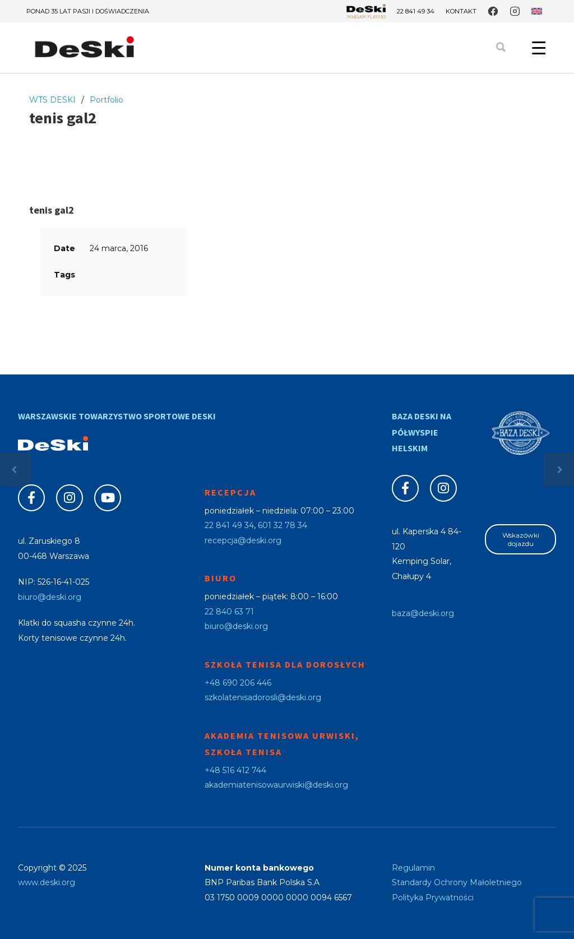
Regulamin (413, 868)
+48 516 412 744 (235, 770)
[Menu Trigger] (538, 47)
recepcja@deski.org (243, 540)
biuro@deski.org (49, 597)
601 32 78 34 (282, 525)
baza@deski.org (423, 613)
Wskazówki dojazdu (520, 539)
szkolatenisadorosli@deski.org (263, 697)
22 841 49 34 (415, 11)
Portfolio (106, 100)
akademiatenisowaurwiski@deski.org (276, 785)
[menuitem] (536, 11)
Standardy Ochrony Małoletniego (457, 882)
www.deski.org (46, 882)
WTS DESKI (52, 100)
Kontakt (461, 11)
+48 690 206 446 (238, 683)
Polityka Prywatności (433, 897)
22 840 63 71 (229, 612)
